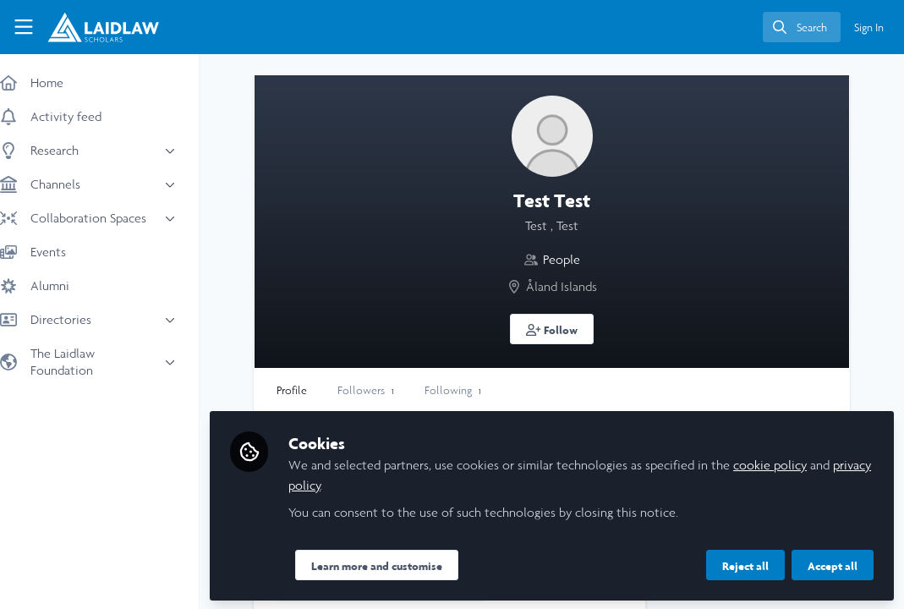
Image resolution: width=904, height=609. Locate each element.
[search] (802, 27)
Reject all (745, 564)
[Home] (103, 27)
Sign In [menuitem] (869, 27)
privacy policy (342, 483)
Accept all (832, 564)
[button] (560, 329)
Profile (308, 390)
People (570, 259)
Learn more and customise (393, 564)
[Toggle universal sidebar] (23, 27)
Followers (382, 390)
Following (469, 390)
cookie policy (787, 463)
